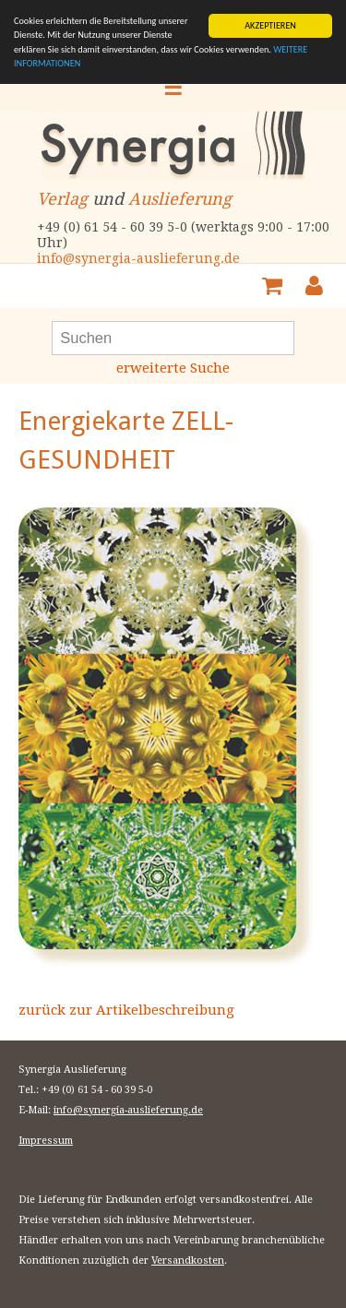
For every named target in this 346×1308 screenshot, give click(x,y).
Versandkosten (187, 1260)
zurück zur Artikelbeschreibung (126, 1010)
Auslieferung (180, 198)
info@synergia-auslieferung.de (138, 258)
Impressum (45, 1141)
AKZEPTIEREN (270, 25)
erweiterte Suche (173, 368)
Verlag (62, 198)
